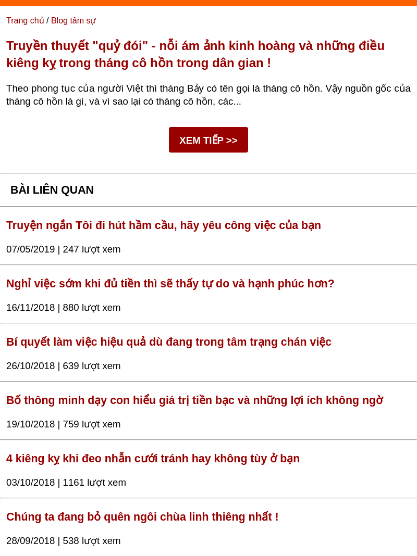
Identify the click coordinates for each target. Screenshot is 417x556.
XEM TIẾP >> (208, 140)
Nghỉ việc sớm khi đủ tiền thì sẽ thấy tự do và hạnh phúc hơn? (170, 283)
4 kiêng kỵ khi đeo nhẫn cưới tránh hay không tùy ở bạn (153, 458)
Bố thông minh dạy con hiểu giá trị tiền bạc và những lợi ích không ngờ (194, 400)
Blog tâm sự (73, 20)
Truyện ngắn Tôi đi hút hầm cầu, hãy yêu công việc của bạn (163, 225)
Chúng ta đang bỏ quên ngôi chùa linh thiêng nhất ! (142, 517)
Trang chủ (25, 20)
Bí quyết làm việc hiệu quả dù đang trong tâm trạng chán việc (169, 342)
